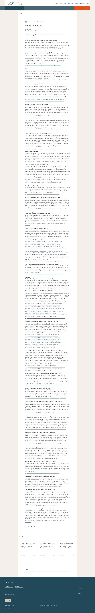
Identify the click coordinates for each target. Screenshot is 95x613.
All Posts (20, 13)
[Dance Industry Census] (82, 8)
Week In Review (25, 541)
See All (75, 536)
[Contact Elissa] (14, 8)
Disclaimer (48, 606)
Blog (78, 595)
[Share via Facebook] (25, 526)
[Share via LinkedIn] (31, 526)
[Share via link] (34, 526)
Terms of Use (42, 606)
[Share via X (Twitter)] (28, 526)
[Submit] (8, 600)
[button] (74, 13)
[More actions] (69, 21)
